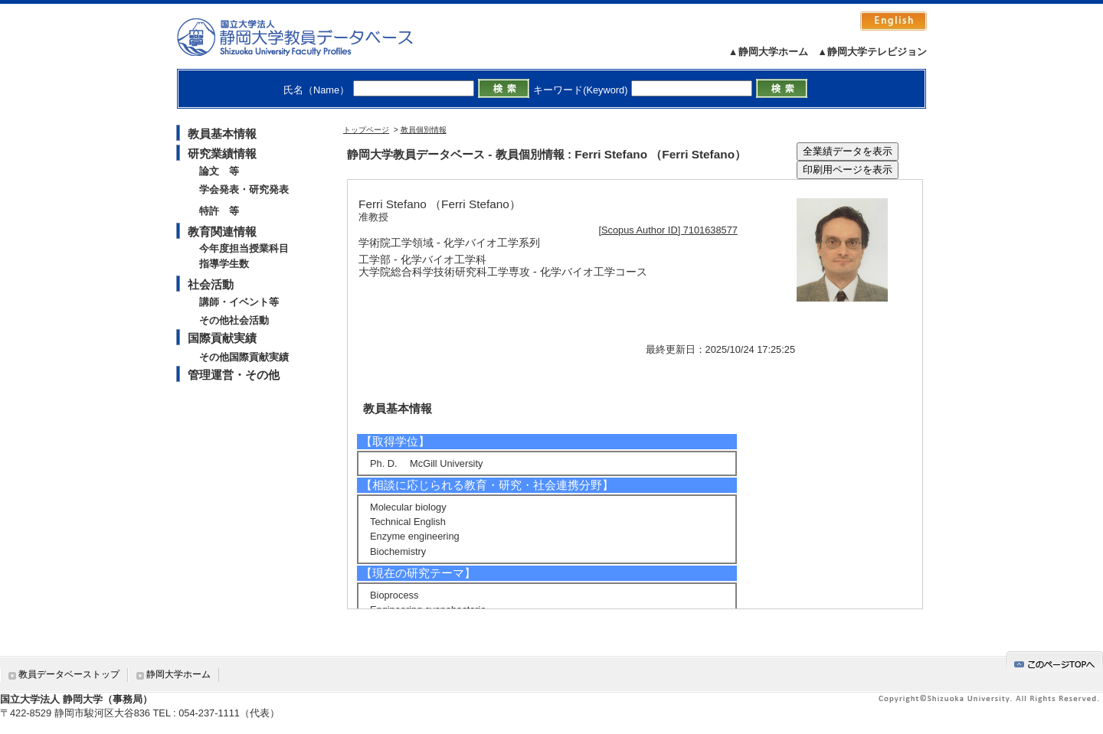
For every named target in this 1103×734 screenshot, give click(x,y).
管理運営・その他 (234, 374)
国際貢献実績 (222, 337)
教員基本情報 (222, 133)
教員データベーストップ (68, 674)
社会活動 (211, 284)
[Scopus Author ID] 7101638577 (668, 230)
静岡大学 (310, 37)
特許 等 (219, 211)
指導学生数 (224, 263)
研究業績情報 (222, 153)
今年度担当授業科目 (244, 248)
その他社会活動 (234, 320)
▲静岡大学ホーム (768, 51)
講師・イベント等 (239, 302)
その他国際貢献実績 (244, 357)
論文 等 (219, 171)
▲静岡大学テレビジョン (872, 51)
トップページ (366, 130)
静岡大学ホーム (178, 674)
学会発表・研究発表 (244, 189)
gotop (1054, 661)
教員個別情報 (424, 130)
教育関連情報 (222, 231)
